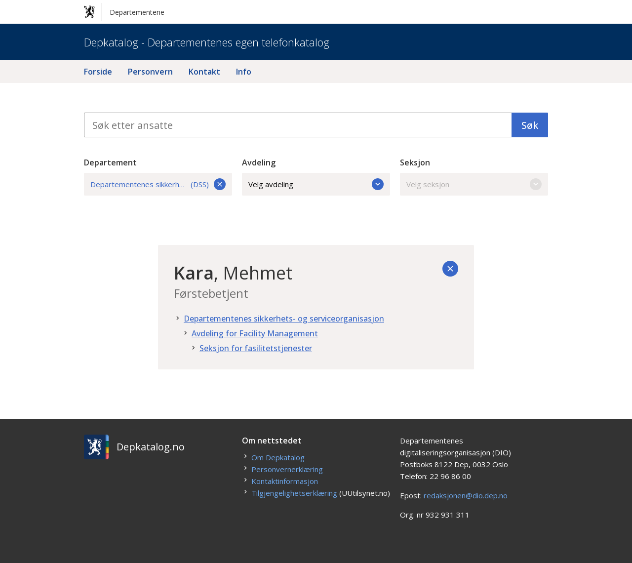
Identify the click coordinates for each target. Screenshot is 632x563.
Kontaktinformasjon (284, 481)
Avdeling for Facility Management (255, 333)
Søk (529, 125)
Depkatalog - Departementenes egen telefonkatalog (206, 42)
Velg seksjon (474, 184)
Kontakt (204, 71)
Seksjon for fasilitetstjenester (255, 348)
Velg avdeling (316, 184)
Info (243, 71)
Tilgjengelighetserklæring (294, 493)
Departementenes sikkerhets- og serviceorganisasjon (284, 318)
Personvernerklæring (287, 469)
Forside (98, 71)
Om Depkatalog (278, 457)
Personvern (150, 71)
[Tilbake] (450, 269)
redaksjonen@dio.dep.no (466, 495)
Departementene (124, 11)
